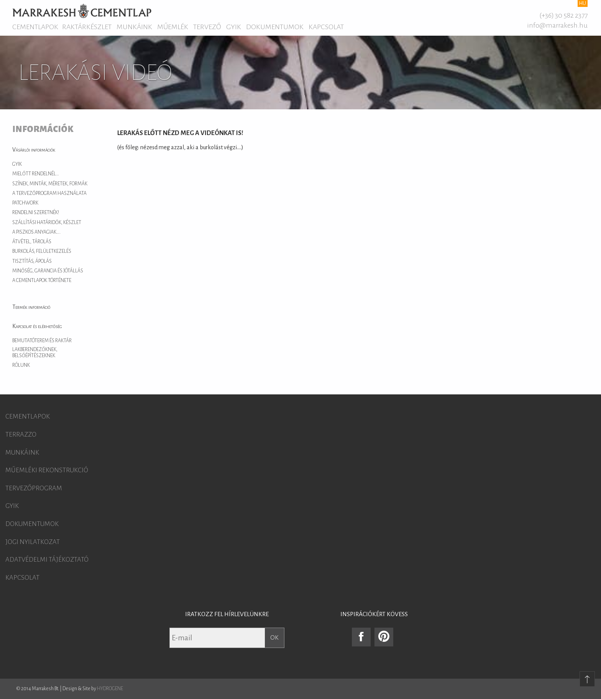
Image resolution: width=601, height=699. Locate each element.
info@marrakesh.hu (557, 25)
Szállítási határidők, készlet (46, 222)
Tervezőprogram (33, 488)
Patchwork (25, 203)
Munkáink (134, 27)
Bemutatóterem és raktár (42, 340)
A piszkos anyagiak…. (36, 232)
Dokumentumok (275, 27)
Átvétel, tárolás (31, 241)
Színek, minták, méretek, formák (49, 183)
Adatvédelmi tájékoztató (47, 559)
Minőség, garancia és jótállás (47, 271)
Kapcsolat (326, 27)
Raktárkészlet (87, 27)
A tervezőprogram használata (49, 193)
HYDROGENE (110, 688)
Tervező (207, 27)
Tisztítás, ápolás (32, 261)
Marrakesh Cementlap (81, 10)
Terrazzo (20, 434)
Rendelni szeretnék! (35, 212)
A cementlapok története (41, 280)
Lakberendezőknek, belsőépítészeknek (34, 352)
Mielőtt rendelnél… (35, 173)
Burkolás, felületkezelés (41, 251)
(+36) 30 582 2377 (563, 15)
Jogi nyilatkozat (32, 542)
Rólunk (21, 365)
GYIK (233, 27)
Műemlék (172, 27)
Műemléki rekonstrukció (46, 470)
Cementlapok (35, 27)
